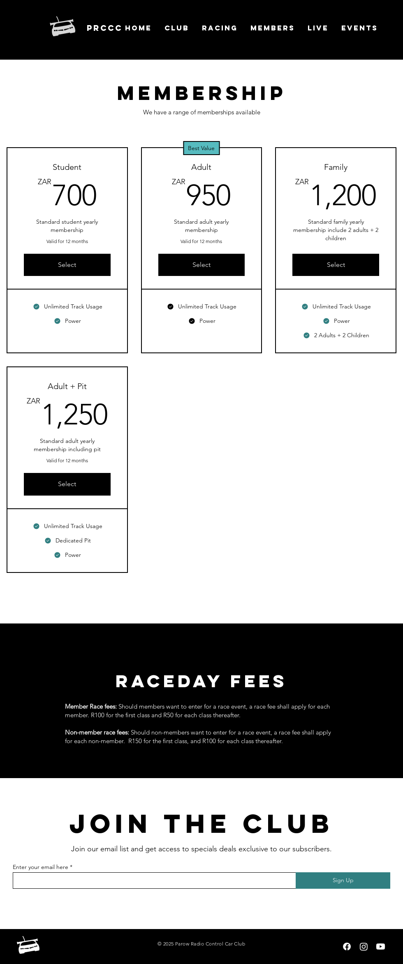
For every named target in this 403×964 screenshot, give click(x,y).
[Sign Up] (343, 880)
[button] (176, 28)
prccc (105, 28)
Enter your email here (40, 867)
